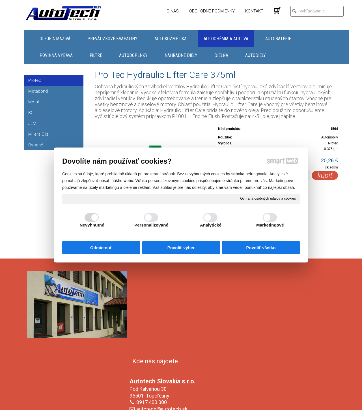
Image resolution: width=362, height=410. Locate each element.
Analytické (210, 225)
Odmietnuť (101, 247)
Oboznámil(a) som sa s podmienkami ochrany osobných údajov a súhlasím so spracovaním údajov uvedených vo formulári (286, 367)
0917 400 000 (152, 316)
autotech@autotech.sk (163, 322)
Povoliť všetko (261, 247)
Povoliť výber (181, 247)
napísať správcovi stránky (175, 402)
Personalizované (151, 225)
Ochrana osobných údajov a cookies (268, 198)
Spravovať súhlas (275, 402)
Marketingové (270, 225)
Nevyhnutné (92, 225)
